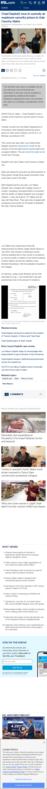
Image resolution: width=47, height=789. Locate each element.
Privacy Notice (22, 674)
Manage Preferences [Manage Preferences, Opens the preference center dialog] (23, 782)
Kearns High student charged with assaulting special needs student (20, 579)
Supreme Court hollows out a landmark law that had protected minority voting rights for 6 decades (24, 627)
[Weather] (23, 2)
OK (44, 745)
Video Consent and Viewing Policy (21, 773)
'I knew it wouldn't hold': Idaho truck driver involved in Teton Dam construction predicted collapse (22, 472)
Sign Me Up (17, 667)
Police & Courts (27, 379)
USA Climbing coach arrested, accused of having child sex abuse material (23, 571)
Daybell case (7, 379)
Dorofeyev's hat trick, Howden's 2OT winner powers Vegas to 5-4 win (24, 587)
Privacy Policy (22, 769)
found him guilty (32, 152)
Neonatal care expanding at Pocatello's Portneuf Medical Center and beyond (21, 438)
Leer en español (39, 76)
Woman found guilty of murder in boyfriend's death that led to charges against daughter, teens (22, 554)
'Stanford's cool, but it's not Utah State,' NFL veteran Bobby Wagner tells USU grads (24, 602)
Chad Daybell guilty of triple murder (16, 340)
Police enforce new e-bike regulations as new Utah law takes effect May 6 (23, 563)
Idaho (16, 379)
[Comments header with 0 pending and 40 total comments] (23, 394)
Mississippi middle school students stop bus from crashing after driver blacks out (24, 610)
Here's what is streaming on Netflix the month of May (22, 594)
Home (26, 8)
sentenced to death (26, 146)
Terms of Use (12, 674)
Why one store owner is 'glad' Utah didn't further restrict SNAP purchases (23, 505)
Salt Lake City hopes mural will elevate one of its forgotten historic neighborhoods (24, 618)
